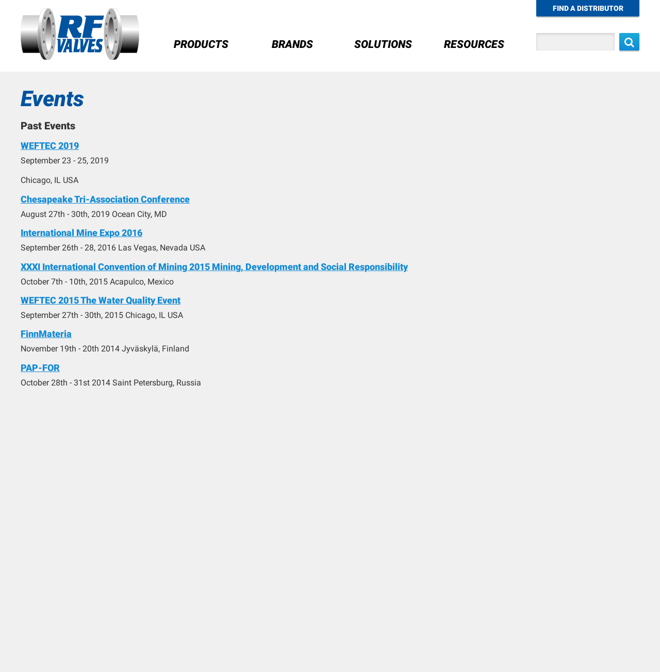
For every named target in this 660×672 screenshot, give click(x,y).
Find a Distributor (588, 8)
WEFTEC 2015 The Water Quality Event (100, 300)
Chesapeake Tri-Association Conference (105, 199)
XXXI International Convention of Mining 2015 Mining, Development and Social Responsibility (214, 266)
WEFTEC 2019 (50, 145)
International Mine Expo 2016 (81, 232)
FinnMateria (46, 333)
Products (201, 44)
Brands (292, 44)
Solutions (383, 44)
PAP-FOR (40, 367)
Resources (474, 44)
